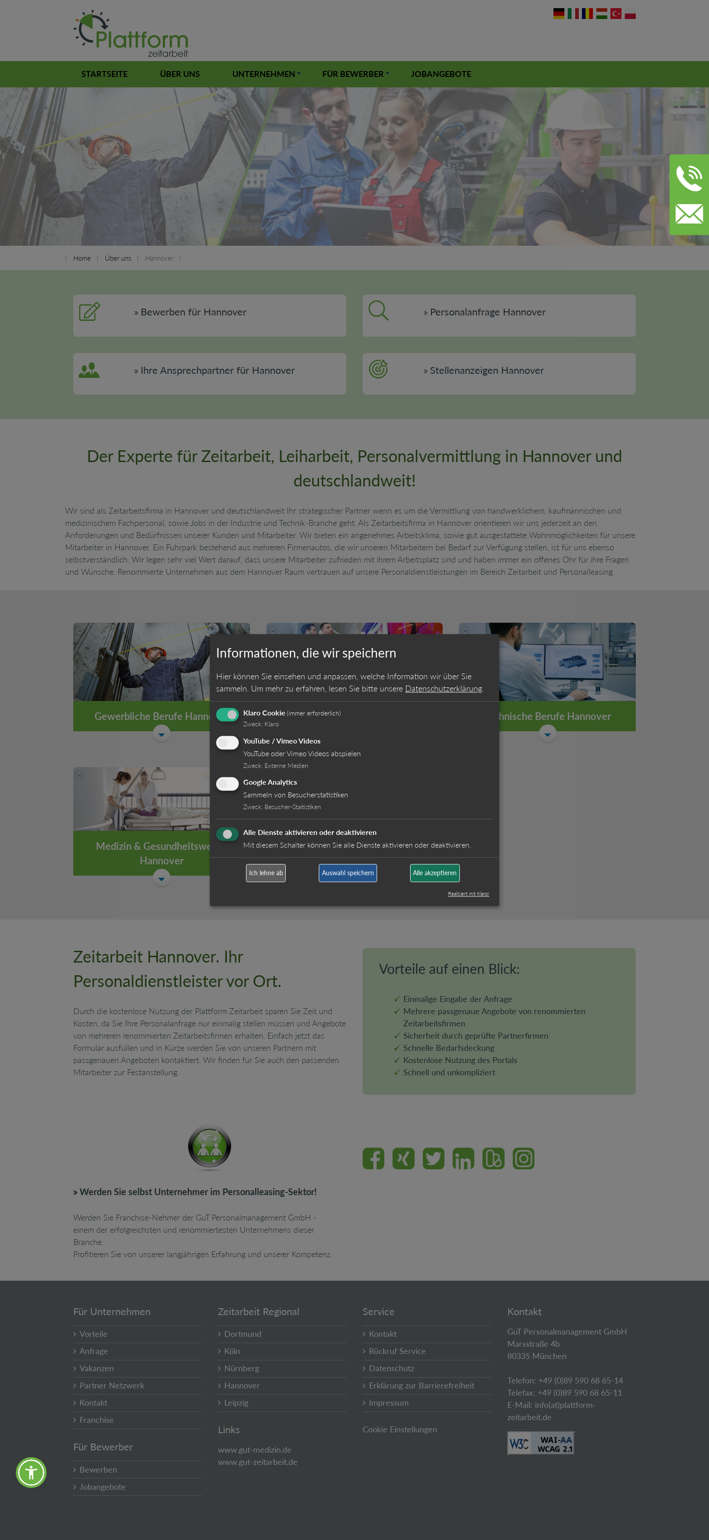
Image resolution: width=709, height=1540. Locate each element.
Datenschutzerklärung (443, 688)
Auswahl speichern (348, 873)
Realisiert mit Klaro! (468, 893)
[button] (31, 1472)
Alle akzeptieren (435, 873)
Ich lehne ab (266, 873)
